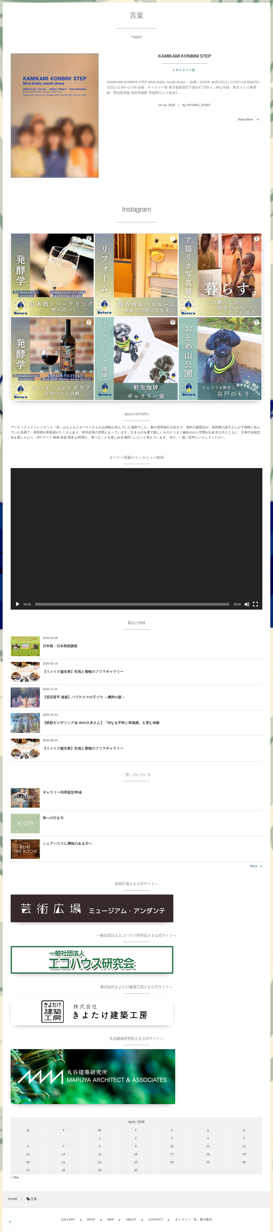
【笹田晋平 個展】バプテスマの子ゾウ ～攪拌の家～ (84, 697)
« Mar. (15, 1177)
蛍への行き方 (53, 818)
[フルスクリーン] (255, 604)
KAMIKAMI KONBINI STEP (184, 56)
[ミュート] (247, 604)
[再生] (17, 604)
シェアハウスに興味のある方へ (67, 844)
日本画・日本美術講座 (60, 646)
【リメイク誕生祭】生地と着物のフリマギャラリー (83, 672)
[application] (136, 539)
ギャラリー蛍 (185, 70)
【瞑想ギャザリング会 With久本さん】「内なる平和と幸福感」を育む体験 (101, 723)
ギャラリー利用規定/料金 (62, 792)
